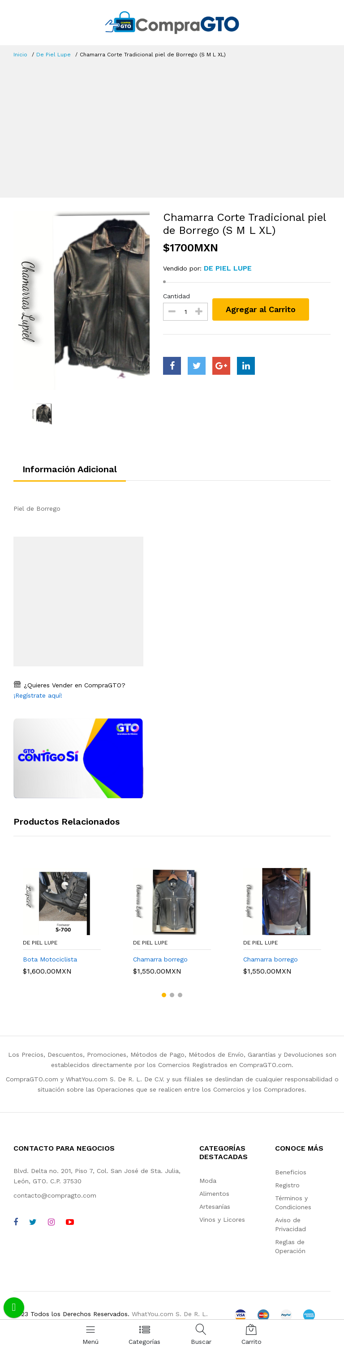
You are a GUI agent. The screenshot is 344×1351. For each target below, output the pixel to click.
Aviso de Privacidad (290, 1224)
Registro (287, 1185)
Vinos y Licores (222, 1219)
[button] (164, 995)
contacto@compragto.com (54, 1195)
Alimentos (214, 1193)
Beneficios (290, 1172)
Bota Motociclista (50, 959)
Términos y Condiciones (293, 1202)
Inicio (20, 54)
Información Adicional (69, 469)
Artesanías (214, 1206)
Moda (207, 1180)
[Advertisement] (172, 126)
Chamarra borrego (160, 959)
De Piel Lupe (53, 54)
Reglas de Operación (290, 1246)
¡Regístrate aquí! (37, 695)
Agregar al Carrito (261, 309)
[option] (81, 300)
